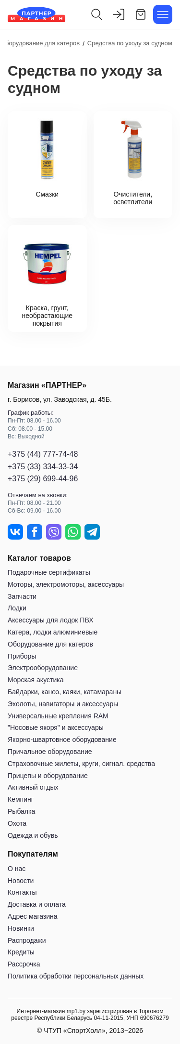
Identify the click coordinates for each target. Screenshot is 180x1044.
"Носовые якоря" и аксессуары (56, 727)
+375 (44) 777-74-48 (43, 454)
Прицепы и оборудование (48, 776)
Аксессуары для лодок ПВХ (50, 620)
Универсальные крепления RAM (58, 716)
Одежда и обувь (33, 835)
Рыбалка (21, 811)
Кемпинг (21, 799)
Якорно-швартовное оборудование (62, 739)
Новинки (21, 928)
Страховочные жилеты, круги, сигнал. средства (81, 763)
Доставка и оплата (37, 904)
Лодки (17, 608)
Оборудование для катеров (50, 644)
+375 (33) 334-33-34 (43, 467)
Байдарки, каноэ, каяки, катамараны (64, 692)
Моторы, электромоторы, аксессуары (66, 584)
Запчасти (22, 596)
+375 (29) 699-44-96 (43, 479)
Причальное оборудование (50, 751)
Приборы (22, 656)
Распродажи (27, 940)
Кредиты (21, 952)
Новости (21, 881)
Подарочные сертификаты (49, 572)
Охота (17, 823)
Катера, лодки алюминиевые (52, 632)
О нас (16, 868)
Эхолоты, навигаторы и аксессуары (63, 704)
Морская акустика (35, 680)
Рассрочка (24, 964)
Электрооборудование (43, 668)
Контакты (22, 892)
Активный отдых (33, 787)
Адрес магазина (33, 916)
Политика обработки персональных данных (76, 976)
